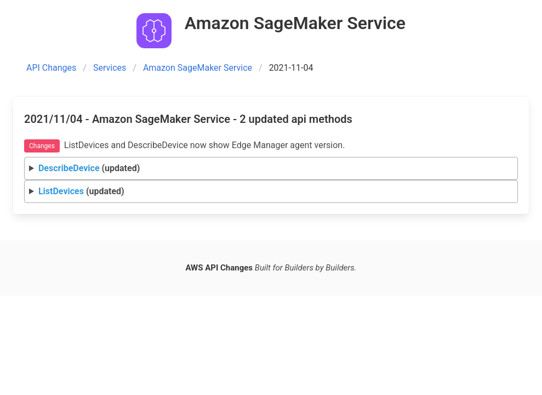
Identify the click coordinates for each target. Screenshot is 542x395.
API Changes (51, 68)
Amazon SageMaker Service (197, 68)
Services (109, 68)
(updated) (89, 168)
